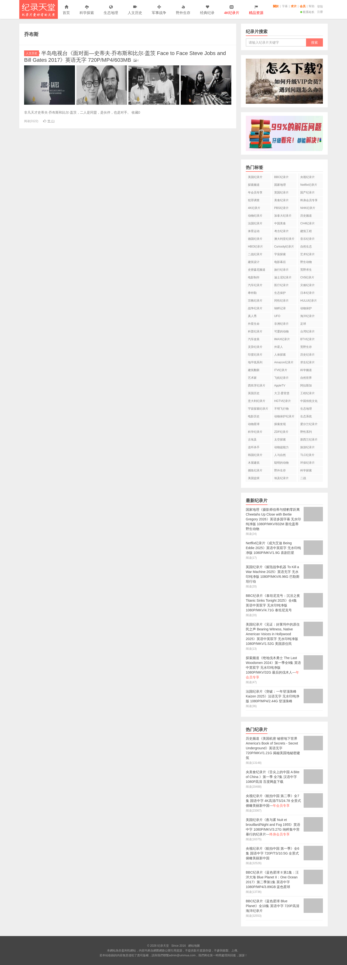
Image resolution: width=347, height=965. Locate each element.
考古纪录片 (281, 231)
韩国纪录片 (255, 455)
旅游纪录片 (307, 447)
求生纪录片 (307, 362)
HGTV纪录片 (282, 401)
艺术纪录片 (307, 254)
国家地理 (280, 184)
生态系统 (306, 416)
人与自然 (280, 455)
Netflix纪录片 (308, 184)
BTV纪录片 (307, 339)
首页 (66, 10)
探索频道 (254, 184)
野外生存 (183, 10)
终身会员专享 (309, 200)
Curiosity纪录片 (284, 246)
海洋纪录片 (307, 316)
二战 (303, 478)
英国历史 (254, 393)
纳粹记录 (280, 308)
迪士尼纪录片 (283, 277)
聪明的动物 (281, 462)
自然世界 (306, 377)
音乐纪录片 (307, 239)
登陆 (320, 6)
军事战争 (159, 10)
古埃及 (252, 439)
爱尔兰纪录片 (309, 424)
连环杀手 (254, 447)
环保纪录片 (307, 462)
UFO (277, 316)
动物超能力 (281, 447)
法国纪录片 (255, 223)
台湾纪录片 (307, 331)
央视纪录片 (307, 177)
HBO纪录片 (255, 246)
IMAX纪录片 (282, 339)
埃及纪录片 (281, 478)
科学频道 (306, 370)
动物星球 (254, 424)
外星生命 (254, 323)
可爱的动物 (281, 331)
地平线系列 (255, 362)
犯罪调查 (254, 200)
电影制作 (254, 277)
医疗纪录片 (281, 285)
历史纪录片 (307, 354)
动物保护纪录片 (284, 416)
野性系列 (306, 432)
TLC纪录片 (307, 455)
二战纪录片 (255, 254)
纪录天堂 (38, 9)
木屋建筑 (254, 462)
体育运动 (254, 231)
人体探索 (280, 354)
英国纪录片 (281, 192)
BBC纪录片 (281, 177)
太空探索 (280, 439)
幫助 (311, 6)
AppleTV (279, 385)
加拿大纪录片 (283, 215)
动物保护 (306, 308)
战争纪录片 (255, 308)
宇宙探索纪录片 (258, 408)
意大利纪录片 (256, 401)
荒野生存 (306, 347)
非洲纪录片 (281, 323)
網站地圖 (194, 945)
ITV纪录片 (280, 370)
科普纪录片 (255, 331)
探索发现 (280, 424)
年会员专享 (255, 192)
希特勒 (252, 293)
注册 (320, 12)
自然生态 (306, 246)
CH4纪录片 (307, 223)
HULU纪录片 (308, 300)
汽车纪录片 (255, 285)
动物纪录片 (255, 215)
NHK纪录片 (307, 208)
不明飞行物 (281, 408)
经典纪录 (207, 10)
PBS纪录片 (281, 208)
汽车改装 (254, 339)
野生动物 (306, 262)
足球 (303, 323)
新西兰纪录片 (309, 439)
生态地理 (111, 10)
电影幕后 (280, 262)
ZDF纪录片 (281, 432)
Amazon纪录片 (284, 362)
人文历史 (135, 10)
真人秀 (252, 316)
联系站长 (307, 12)
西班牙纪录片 (256, 385)
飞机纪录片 (281, 377)
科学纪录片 (255, 432)
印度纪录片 (255, 354)
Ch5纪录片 (307, 277)
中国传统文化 (309, 401)
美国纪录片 (255, 177)
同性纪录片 (281, 300)
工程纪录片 (307, 393)
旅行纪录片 (281, 269)
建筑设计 (254, 262)
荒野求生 (306, 269)
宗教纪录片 (255, 300)
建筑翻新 (254, 370)
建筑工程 (306, 231)
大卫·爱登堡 (281, 393)
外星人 (278, 347)
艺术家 (252, 377)
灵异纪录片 (255, 347)
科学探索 (87, 10)
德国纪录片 (255, 239)
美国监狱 (254, 478)
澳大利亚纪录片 (284, 239)
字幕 (285, 6)
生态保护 (280, 293)
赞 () (49, 121)
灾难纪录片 (307, 285)
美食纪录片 (281, 200)
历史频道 (306, 215)
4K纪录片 (254, 208)
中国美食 (280, 223)
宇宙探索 (280, 254)
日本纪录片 (307, 293)
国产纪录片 (307, 192)
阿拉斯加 (306, 385)
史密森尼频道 (256, 269)
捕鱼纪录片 (255, 470)
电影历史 (254, 416)
